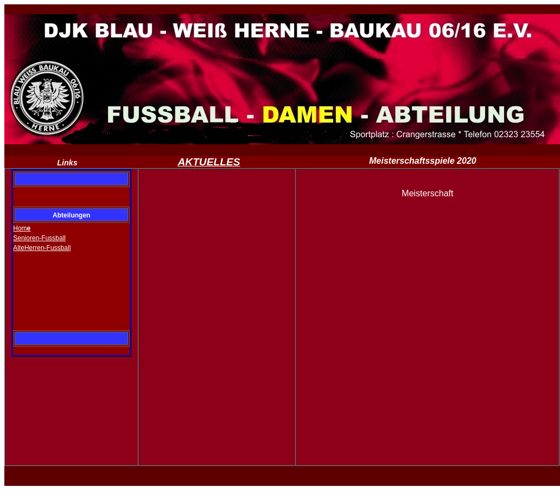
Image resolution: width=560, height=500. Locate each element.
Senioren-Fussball (39, 238)
